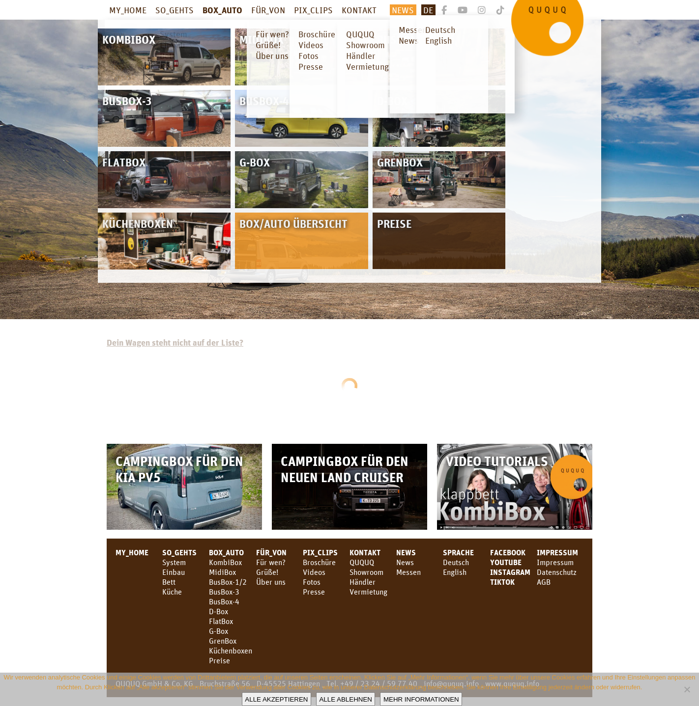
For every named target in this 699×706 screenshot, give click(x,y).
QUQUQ (362, 562)
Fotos (311, 582)
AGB (544, 582)
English (454, 572)
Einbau (173, 572)
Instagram (510, 572)
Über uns (271, 582)
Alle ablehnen (345, 699)
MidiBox (222, 572)
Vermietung (368, 592)
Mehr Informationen (421, 699)
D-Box (218, 611)
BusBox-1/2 (228, 582)
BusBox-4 (224, 601)
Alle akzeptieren (276, 699)
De (428, 9)
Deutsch (456, 562)
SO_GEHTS (174, 9)
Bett (168, 582)
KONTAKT (359, 9)
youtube (506, 562)
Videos (314, 572)
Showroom (366, 572)
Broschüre (319, 562)
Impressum (557, 552)
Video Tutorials (497, 461)
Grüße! (267, 572)
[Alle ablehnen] (687, 689)
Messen (408, 572)
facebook (507, 552)
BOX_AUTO (222, 9)
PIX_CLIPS (313, 9)
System (174, 562)
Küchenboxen (230, 650)
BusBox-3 (224, 592)
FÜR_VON (268, 9)
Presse (314, 592)
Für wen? (271, 562)
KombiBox (225, 562)
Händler (363, 582)
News (403, 9)
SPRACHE (458, 552)
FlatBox (221, 621)
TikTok (502, 582)
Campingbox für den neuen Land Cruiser (344, 469)
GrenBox (222, 641)
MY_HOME (127, 9)
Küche (172, 592)
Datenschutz (557, 572)
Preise (219, 660)
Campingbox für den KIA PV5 (179, 469)
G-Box (218, 631)
